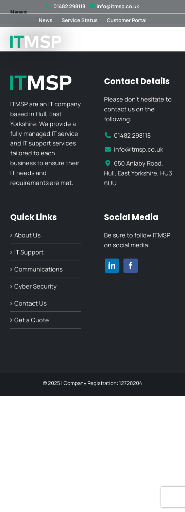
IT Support (29, 252)
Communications (38, 269)
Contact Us (30, 303)
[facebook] (130, 266)
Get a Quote (31, 320)
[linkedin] (112, 266)
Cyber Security (35, 286)
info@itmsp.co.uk (114, 6)
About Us (27, 235)
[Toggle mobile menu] (171, 41)
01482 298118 (65, 6)
